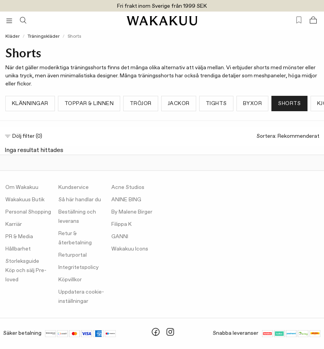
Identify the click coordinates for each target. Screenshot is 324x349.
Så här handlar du (79, 199)
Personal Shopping (28, 212)
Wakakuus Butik (25, 199)
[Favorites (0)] (299, 20)
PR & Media (19, 236)
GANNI (119, 236)
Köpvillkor (70, 279)
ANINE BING (126, 199)
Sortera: (287, 136)
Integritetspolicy (78, 267)
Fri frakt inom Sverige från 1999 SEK (162, 6)
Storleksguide (22, 261)
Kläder (12, 36)
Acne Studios (127, 187)
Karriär (13, 224)
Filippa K (121, 224)
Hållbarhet (18, 248)
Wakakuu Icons (129, 248)
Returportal (72, 255)
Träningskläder (44, 36)
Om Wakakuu (21, 187)
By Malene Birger (131, 212)
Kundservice (73, 187)
